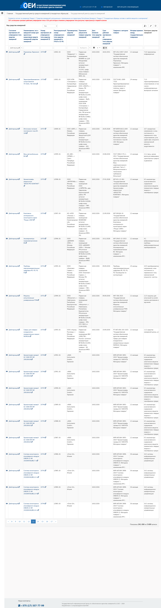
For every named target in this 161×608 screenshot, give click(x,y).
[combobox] (15, 48)
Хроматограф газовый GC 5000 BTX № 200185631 (31, 423)
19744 (43, 437)
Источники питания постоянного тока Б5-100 (31, 131)
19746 (43, 404)
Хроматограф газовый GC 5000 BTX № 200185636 (31, 373)
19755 (43, 179)
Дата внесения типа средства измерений (96, 33)
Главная (10, 13)
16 (47, 521)
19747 (43, 388)
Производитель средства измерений (72, 32)
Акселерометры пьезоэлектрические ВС (30, 241)
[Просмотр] (7, 52)
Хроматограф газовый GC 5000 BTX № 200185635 (31, 390)
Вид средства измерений (15, 25)
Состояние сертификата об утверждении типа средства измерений (15, 34)
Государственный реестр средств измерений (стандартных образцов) (42, 13)
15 (42, 521)
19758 (43, 79)
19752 (43, 266)
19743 (43, 454)
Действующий (14, 52)
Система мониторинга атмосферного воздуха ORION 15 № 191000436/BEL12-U (31, 473)
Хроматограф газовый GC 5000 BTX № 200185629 (31, 406)
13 (33, 521)
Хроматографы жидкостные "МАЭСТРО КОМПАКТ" (31, 182)
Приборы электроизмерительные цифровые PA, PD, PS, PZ (31, 269)
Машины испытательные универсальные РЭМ (31, 298)
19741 (43, 487)
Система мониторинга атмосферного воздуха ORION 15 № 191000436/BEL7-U (31, 457)
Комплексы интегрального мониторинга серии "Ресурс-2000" (30, 216)
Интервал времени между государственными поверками (136, 33)
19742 (43, 470)
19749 (43, 355)
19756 (43, 154)
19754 (43, 213)
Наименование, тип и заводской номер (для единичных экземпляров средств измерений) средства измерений (31, 35)
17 (52, 521)
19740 (43, 503)
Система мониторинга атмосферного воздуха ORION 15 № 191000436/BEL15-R (31, 490)
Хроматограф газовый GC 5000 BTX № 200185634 (31, 439)
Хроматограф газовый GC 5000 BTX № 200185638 (31, 357)
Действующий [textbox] (15, 48)
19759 (43, 52)
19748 (43, 371)
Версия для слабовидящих (128, 7)
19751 (43, 296)
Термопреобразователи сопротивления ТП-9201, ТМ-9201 (31, 81)
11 (24, 521)
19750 (43, 330)
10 (20, 521)
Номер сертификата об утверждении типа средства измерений (46, 34)
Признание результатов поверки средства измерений (85, 33)
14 (38, 521)
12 (29, 521)
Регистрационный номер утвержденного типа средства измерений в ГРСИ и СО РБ (60, 35)
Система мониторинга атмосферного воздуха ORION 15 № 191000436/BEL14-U (31, 506)
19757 (43, 129)
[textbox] (84, 48)
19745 (43, 421)
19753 (43, 239)
